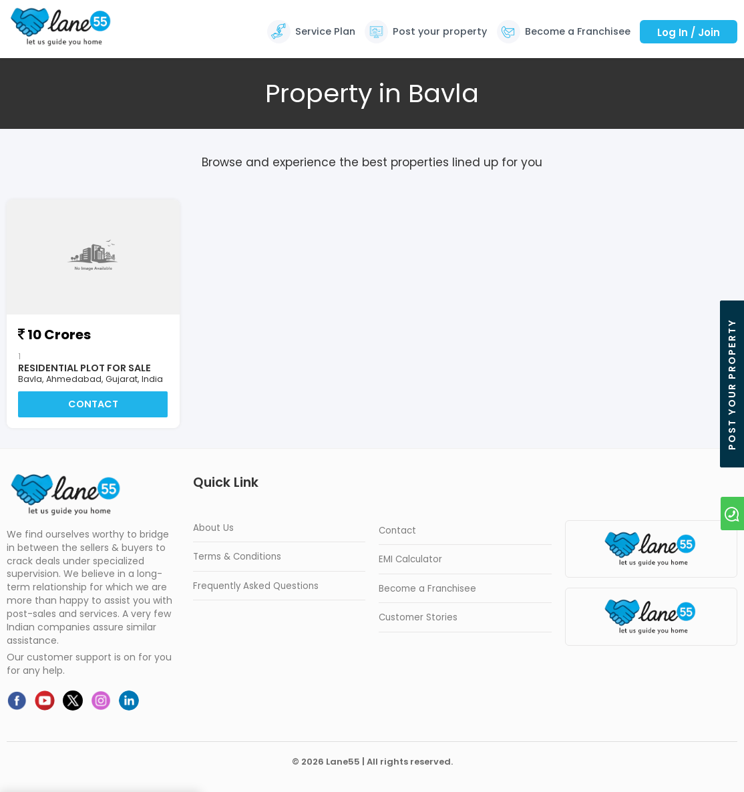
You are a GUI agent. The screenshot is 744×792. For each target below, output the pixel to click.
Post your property (440, 31)
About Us (213, 528)
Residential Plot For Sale (84, 368)
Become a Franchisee (577, 31)
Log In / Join (688, 32)
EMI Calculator (410, 560)
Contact (93, 404)
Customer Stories (418, 618)
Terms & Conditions (237, 557)
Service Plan (325, 31)
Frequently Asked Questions (256, 586)
